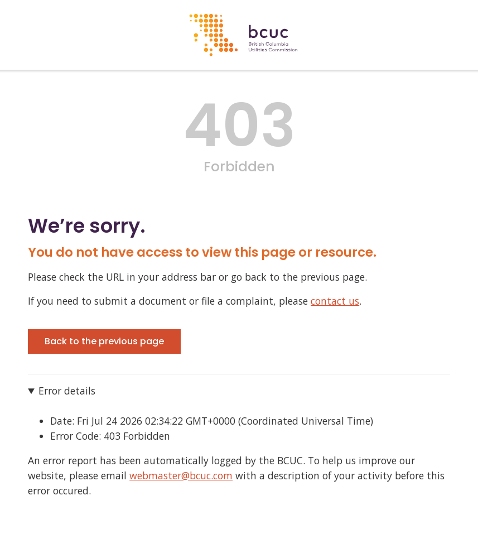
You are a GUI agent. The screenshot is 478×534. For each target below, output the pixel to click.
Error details (66, 390)
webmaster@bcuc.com (181, 475)
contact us (335, 300)
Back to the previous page (104, 341)
